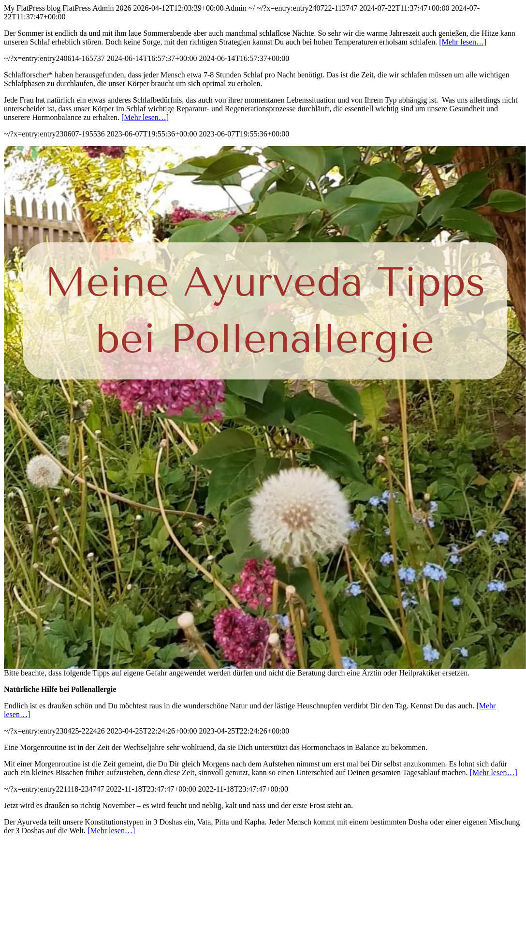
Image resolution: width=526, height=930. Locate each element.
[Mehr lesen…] (462, 42)
